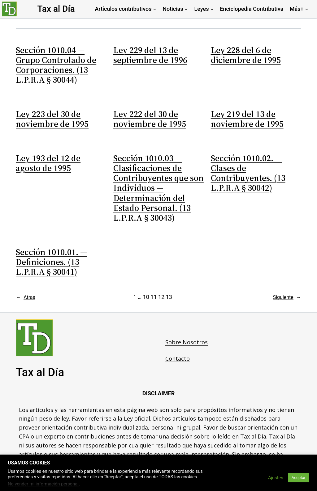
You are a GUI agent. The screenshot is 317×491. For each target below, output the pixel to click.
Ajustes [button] (275, 478)
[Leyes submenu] (212, 9)
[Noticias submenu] (186, 9)
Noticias (173, 9)
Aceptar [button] (299, 477)
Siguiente (287, 297)
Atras (25, 297)
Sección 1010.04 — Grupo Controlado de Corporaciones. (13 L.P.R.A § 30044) (56, 65)
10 (146, 297)
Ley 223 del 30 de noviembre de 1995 (52, 119)
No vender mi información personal (43, 484)
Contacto (177, 358)
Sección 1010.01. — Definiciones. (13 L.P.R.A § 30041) (51, 262)
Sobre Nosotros (186, 342)
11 (153, 297)
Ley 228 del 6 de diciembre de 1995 (246, 55)
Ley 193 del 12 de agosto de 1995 (48, 163)
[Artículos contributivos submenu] (154, 9)
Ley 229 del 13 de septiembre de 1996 (150, 55)
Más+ (297, 9)
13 (169, 297)
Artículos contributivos (123, 9)
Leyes (201, 9)
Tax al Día (56, 9)
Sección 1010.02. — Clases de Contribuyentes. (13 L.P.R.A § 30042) (248, 173)
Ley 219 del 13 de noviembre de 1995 (247, 119)
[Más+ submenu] (306, 9)
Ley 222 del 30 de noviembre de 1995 (149, 119)
